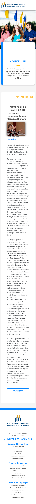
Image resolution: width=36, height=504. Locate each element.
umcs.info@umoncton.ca (18, 490)
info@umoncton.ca (18, 470)
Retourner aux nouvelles (18, 391)
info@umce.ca (18, 451)
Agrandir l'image (12, 139)
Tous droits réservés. (18, 435)
